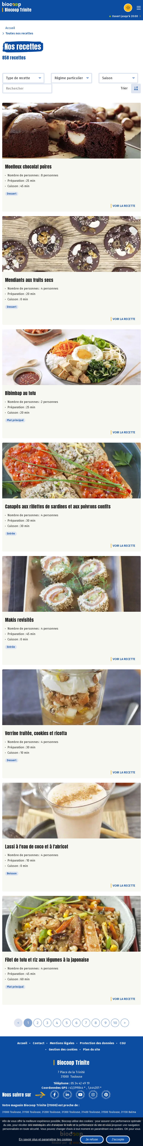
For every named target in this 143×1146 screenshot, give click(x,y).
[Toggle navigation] (139, 9)
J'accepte (118, 1139)
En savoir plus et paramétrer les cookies (45, 1139)
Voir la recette (124, 206)
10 (115, 1023)
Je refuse (92, 1139)
